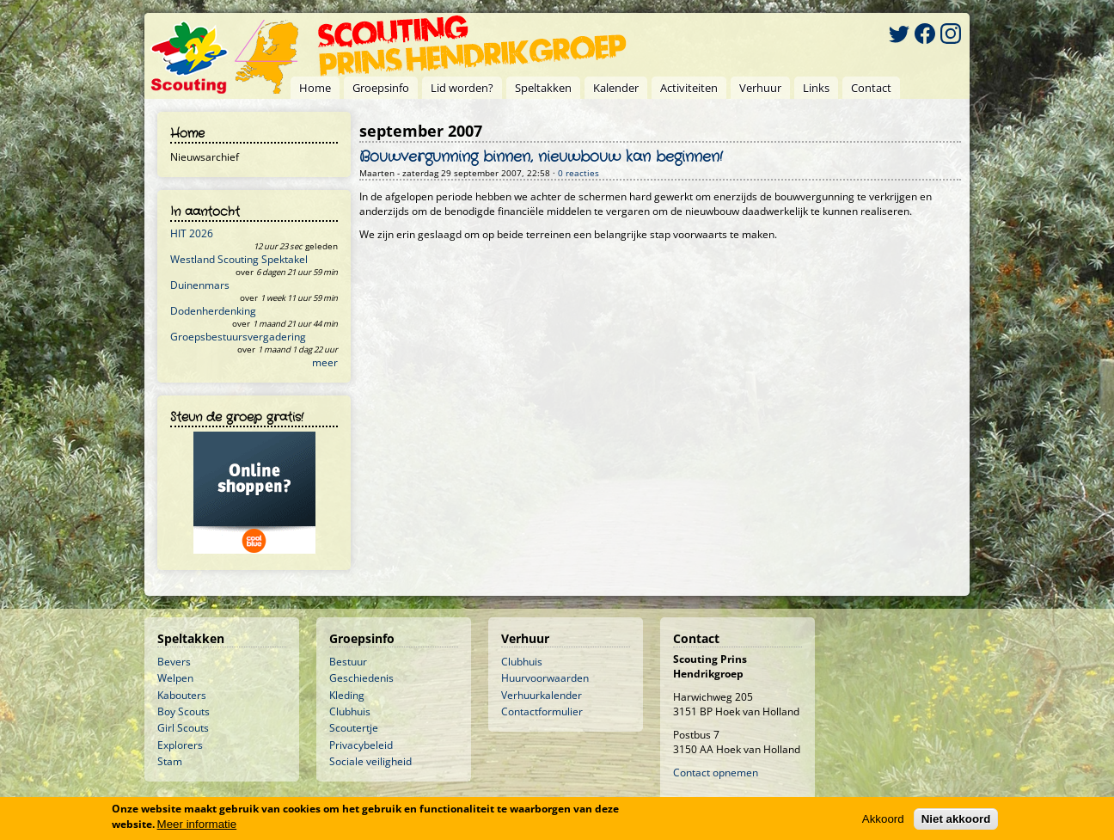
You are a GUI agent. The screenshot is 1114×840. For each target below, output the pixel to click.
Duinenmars (200, 285)
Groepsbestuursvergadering (238, 336)
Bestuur (348, 661)
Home (315, 87)
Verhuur (760, 87)
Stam (169, 761)
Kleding (346, 695)
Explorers (180, 745)
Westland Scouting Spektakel (239, 259)
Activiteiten (689, 87)
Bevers (174, 661)
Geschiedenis (361, 678)
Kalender (616, 87)
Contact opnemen (715, 772)
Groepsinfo (380, 87)
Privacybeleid (361, 745)
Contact (871, 87)
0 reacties (578, 173)
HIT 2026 (191, 233)
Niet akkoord (956, 818)
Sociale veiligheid (370, 761)
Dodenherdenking (213, 311)
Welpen (175, 678)
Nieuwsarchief (204, 157)
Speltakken (543, 87)
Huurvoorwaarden (545, 678)
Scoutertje (353, 727)
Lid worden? (462, 87)
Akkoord (883, 818)
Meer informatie (197, 824)
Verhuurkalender (541, 695)
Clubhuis (349, 711)
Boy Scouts (183, 711)
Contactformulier (542, 711)
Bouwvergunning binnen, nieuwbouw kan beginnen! (541, 157)
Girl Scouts (183, 727)
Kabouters (181, 695)
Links (816, 87)
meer (325, 362)
